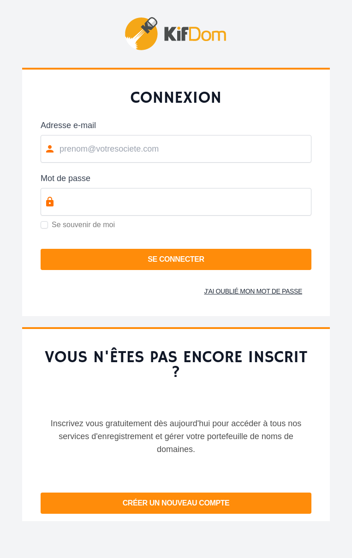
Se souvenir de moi (83, 225)
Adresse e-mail (68, 125)
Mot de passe (65, 178)
